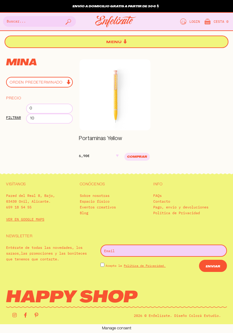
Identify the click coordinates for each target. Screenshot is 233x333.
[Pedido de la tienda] (39, 82)
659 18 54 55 (19, 207)
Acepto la (136, 266)
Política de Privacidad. (145, 266)
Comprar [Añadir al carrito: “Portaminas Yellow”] (137, 157)
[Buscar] (67, 21)
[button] (116, 42)
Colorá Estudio (204, 315)
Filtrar (13, 117)
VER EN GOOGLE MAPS (25, 219)
